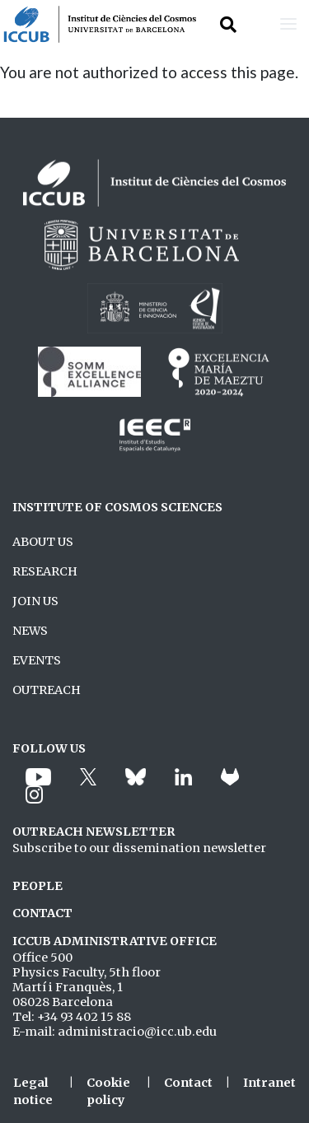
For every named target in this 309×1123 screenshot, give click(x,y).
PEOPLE (37, 885)
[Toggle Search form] (228, 24)
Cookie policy (108, 1091)
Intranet (269, 1082)
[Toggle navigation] (288, 24)
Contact (188, 1082)
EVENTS (36, 660)
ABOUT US (42, 541)
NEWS (30, 630)
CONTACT (42, 913)
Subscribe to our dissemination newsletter (139, 848)
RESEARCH (44, 571)
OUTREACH (46, 690)
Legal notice (33, 1091)
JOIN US (35, 601)
